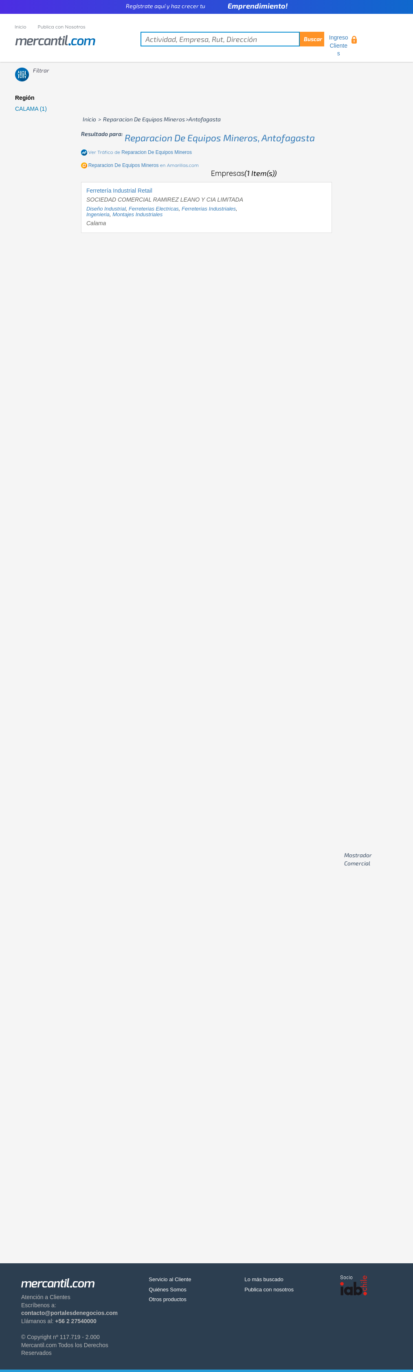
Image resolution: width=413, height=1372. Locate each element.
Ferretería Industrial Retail (119, 190)
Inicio (20, 27)
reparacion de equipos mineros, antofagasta (220, 137)
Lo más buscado (263, 1279)
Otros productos (168, 1299)
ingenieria (98, 214)
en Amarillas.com (143, 165)
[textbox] (232, 39)
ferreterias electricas (154, 209)
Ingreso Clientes (338, 45)
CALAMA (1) (31, 108)
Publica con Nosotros (62, 27)
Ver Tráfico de (140, 152)
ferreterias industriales (209, 209)
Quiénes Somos (168, 1289)
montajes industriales (137, 214)
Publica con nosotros (269, 1289)
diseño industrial (106, 209)
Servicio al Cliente (170, 1279)
